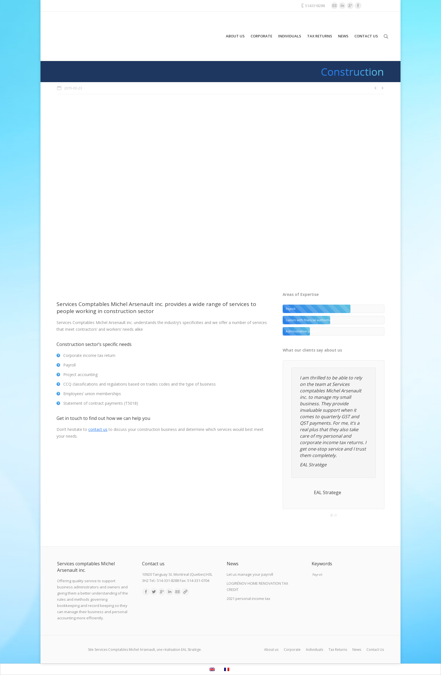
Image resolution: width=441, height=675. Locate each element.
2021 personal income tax (248, 598)
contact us (97, 429)
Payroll (317, 575)
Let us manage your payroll (250, 574)
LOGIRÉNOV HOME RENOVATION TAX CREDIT (257, 586)
